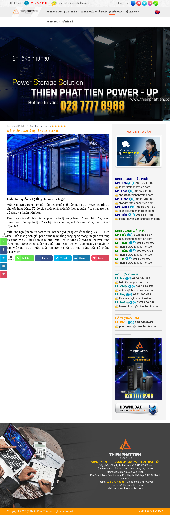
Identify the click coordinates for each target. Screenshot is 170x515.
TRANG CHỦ (54, 11)
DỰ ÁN (103, 11)
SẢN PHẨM (87, 11)
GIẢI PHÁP (115, 11)
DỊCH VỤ (131, 11)
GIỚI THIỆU (70, 11)
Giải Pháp (34, 126)
